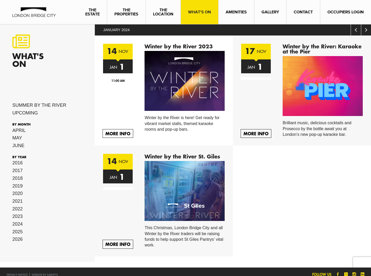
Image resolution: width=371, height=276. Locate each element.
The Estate (92, 12)
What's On (199, 12)
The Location (163, 12)
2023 (17, 216)
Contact (303, 12)
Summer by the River (39, 105)
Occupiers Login (345, 12)
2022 (17, 208)
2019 (17, 186)
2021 (17, 201)
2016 (17, 162)
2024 (17, 224)
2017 (17, 170)
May (17, 137)
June (18, 145)
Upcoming (25, 112)
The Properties (126, 12)
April (19, 130)
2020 (17, 193)
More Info (117, 133)
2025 (17, 231)
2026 (17, 239)
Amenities (236, 12)
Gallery (270, 12)
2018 (17, 178)
